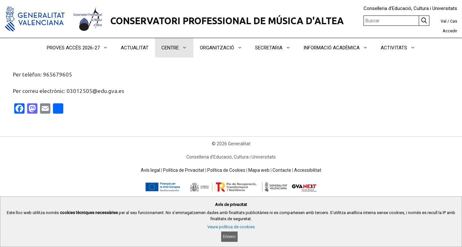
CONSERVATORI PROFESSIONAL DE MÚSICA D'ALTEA (227, 20)
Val (444, 21)
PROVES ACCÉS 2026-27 (80, 47)
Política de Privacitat (183, 170)
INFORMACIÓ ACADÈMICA (338, 47)
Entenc (229, 236)
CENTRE (177, 47)
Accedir (450, 30)
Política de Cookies (226, 170)
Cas (453, 21)
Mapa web (259, 170)
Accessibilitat (307, 170)
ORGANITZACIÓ (224, 47)
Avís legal (150, 170)
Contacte (281, 170)
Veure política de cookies (231, 226)
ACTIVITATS (401, 47)
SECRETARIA (276, 47)
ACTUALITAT (135, 48)
